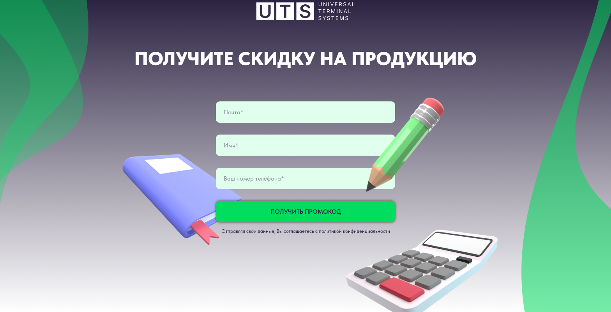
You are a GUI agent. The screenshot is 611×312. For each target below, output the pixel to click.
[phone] (305, 178)
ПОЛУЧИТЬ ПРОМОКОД (305, 211)
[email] (305, 112)
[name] (305, 145)
